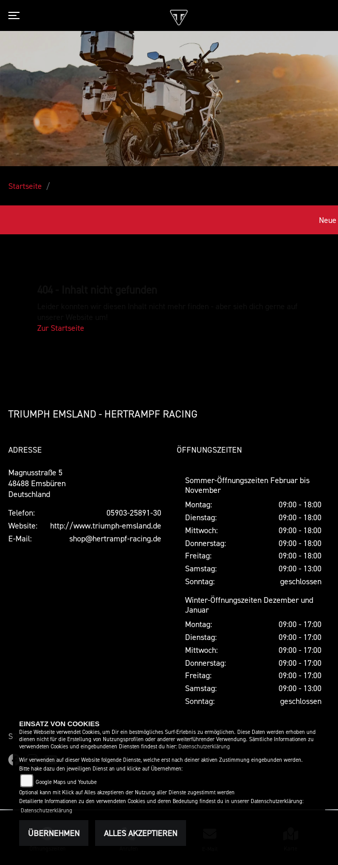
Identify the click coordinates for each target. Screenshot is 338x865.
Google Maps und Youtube (66, 782)
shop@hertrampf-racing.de (115, 538)
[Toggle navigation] (16, 15)
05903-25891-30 (133, 512)
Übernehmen (54, 833)
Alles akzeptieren (140, 833)
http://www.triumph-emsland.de (105, 525)
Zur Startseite (60, 328)
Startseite (25, 186)
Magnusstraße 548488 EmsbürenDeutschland (37, 483)
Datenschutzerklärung (204, 746)
